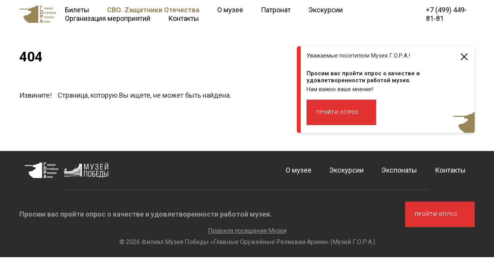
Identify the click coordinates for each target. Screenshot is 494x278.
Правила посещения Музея (247, 230)
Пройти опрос (337, 112)
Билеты (77, 10)
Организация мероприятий (107, 18)
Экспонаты (399, 170)
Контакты (183, 18)
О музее (230, 10)
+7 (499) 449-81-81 (446, 14)
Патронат (276, 10)
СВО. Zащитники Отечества (153, 10)
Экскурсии (325, 10)
